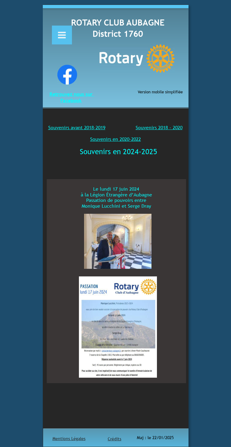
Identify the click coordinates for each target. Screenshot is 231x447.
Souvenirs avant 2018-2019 (76, 127)
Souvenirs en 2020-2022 (115, 139)
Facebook (71, 100)
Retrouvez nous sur (71, 94)
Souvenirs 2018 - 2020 (159, 127)
